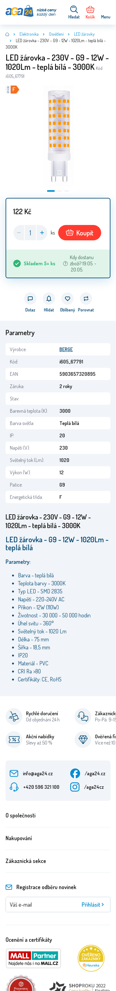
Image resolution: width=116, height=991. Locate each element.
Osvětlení (56, 34)
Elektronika (29, 34)
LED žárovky (84, 34)
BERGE (66, 349)
